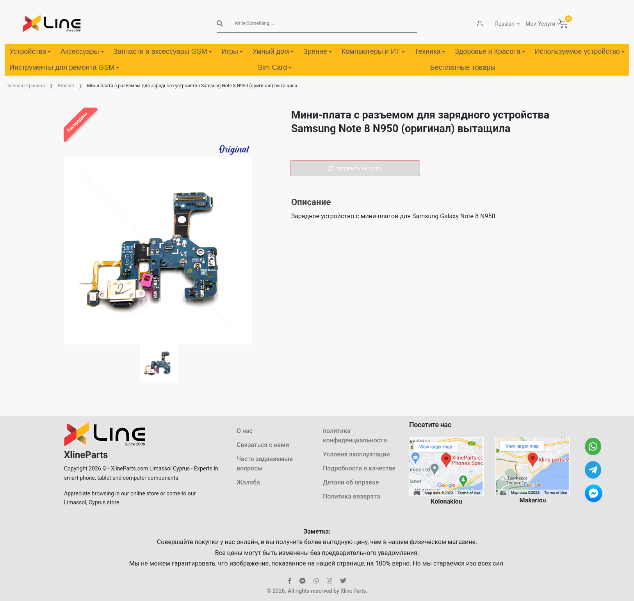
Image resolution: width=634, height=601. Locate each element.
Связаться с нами (263, 445)
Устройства (30, 51)
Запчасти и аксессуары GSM (162, 51)
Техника (430, 51)
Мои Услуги (540, 24)
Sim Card (275, 67)
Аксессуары (82, 51)
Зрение (317, 51)
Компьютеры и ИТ (373, 51)
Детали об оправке (351, 482)
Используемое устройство (580, 51)
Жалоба (248, 482)
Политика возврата (351, 496)
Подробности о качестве (359, 468)
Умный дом (273, 51)
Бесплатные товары (462, 67)
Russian (505, 24)
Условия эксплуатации (356, 454)
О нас (245, 431)
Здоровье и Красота (490, 51)
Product (66, 85)
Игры (231, 51)
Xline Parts (352, 591)
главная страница (25, 85)
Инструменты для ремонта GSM (64, 67)
